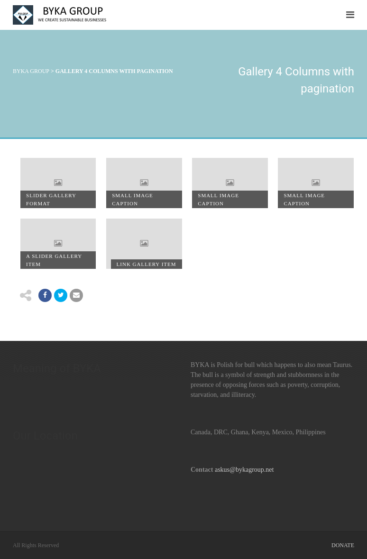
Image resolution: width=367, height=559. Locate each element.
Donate (342, 545)
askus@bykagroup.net (244, 469)
